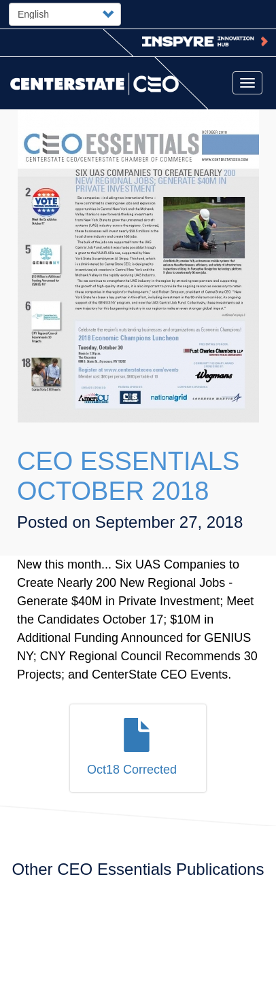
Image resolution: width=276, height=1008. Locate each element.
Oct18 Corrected (132, 769)
